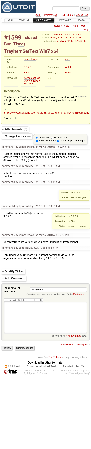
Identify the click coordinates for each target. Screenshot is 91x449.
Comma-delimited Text (41, 373)
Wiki (10, 20)
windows (33, 80)
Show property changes (72, 140)
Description (82, 351)
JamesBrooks (31, 59)
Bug (7, 43)
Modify (85, 29)
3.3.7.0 (27, 67)
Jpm (67, 59)
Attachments (16, 129)
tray (26, 80)
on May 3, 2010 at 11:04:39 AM (66, 34)
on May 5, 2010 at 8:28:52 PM (71, 41)
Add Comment (15, 278)
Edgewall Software (37, 380)
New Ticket (64, 20)
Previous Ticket (61, 25)
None (68, 72)
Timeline (24, 20)
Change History (18, 136)
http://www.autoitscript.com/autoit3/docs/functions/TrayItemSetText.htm (47, 111)
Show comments (47, 140)
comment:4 (8, 206)
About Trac (82, 15)
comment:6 (8, 247)
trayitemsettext (32, 78)
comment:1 (8, 146)
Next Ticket (79, 25)
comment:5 (8, 235)
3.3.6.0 (27, 72)
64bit (31, 83)
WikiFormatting (73, 342)
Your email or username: (12, 289)
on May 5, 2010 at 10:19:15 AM (65, 37)
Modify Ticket (14, 271)
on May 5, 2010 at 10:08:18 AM (42, 166)
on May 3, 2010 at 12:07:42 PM (52, 146)
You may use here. (69, 342)
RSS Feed (14, 373)
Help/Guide (67, 15)
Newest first (60, 137)
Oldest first (44, 137)
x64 (26, 83)
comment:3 (8, 182)
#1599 (12, 37)
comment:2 (8, 166)
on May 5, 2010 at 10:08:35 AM (42, 182)
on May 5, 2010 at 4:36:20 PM (52, 235)
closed (31, 37)
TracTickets (54, 363)
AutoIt (68, 67)
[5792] (27, 213)
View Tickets (43, 20)
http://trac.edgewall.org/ (77, 380)
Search (82, 20)
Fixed (19, 43)
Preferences (50, 15)
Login (38, 15)
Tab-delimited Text (75, 373)
